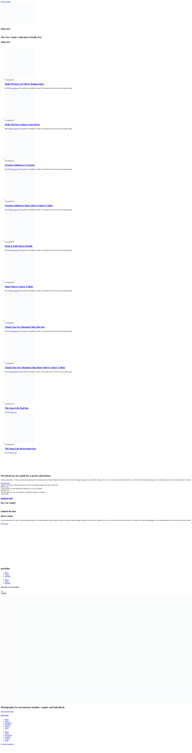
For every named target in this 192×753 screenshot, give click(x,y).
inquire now (7, 498)
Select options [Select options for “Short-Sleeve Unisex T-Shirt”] (14, 291)
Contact (7, 726)
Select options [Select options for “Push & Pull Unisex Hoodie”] (14, 250)
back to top (4, 715)
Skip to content (5, 1)
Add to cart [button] (13, 412)
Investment (8, 723)
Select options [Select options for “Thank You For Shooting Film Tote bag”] (14, 331)
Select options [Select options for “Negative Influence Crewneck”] (14, 169)
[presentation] (16, 462)
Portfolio (7, 576)
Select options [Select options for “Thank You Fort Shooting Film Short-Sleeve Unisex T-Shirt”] (14, 372)
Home (7, 573)
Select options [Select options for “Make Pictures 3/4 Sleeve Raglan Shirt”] (14, 88)
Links (6, 728)
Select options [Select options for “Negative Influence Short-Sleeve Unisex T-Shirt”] (14, 210)
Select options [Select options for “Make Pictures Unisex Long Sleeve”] (14, 129)
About (7, 574)
